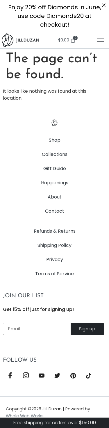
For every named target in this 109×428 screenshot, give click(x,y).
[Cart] (67, 40)
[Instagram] (26, 376)
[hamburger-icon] (100, 40)
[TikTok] (88, 376)
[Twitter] (57, 376)
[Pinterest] (73, 376)
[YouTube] (41, 376)
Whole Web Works (25, 416)
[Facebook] (10, 376)
